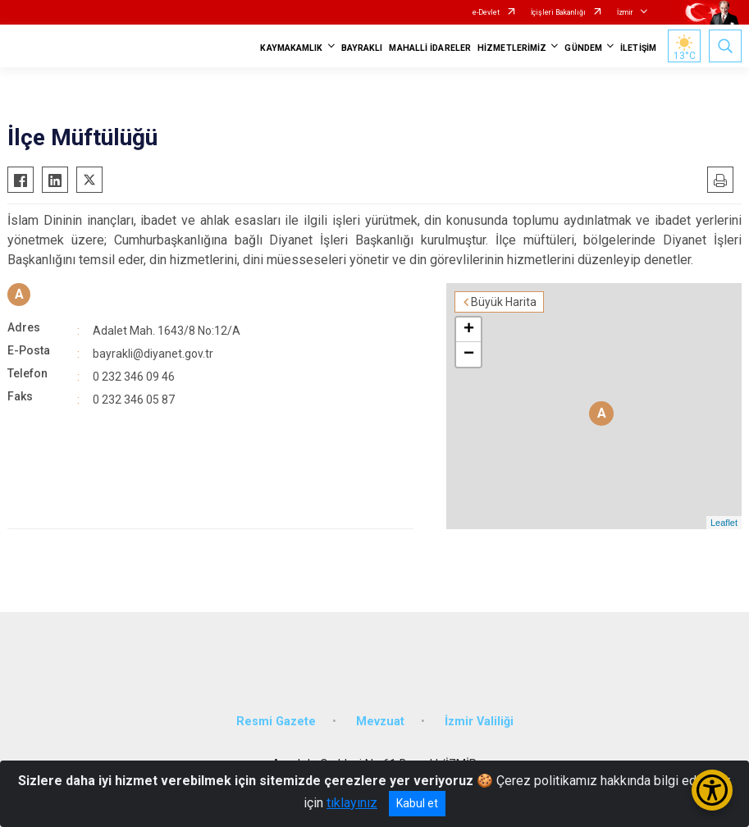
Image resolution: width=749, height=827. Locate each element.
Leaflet (724, 523)
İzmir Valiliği (479, 722)
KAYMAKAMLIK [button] (291, 48)
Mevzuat (380, 722)
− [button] (469, 354)
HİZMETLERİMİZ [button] (511, 48)
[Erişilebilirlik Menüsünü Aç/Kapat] (712, 790)
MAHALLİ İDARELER (430, 48)
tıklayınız (352, 803)
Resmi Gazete (276, 722)
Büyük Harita (504, 301)
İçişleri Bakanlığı (558, 12)
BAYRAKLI (362, 48)
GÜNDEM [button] (583, 48)
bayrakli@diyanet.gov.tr (153, 353)
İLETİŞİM (638, 48)
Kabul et (417, 803)
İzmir (625, 12)
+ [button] (469, 330)
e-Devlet (486, 12)
